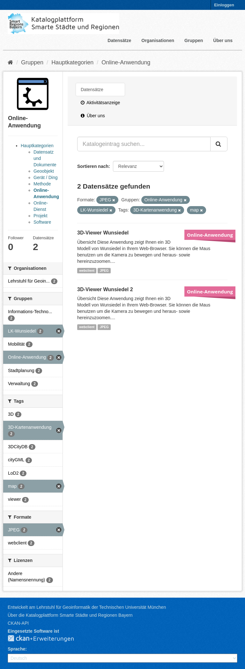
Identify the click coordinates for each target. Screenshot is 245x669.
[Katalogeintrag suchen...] (144, 144)
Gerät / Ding (45, 177)
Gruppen (193, 40)
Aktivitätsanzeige (100, 102)
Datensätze (119, 40)
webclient (86, 270)
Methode (42, 183)
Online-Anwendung (125, 62)
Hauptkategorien (72, 62)
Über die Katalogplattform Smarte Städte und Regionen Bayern (70, 615)
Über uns (223, 40)
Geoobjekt (43, 171)
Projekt (40, 215)
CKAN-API (18, 623)
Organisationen (157, 40)
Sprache (16, 648)
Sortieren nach (92, 166)
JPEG (104, 270)
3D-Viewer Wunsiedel (103, 232)
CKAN (46, 639)
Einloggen (224, 5)
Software (42, 222)
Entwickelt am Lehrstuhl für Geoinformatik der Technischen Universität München (87, 607)
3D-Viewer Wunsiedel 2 (105, 289)
